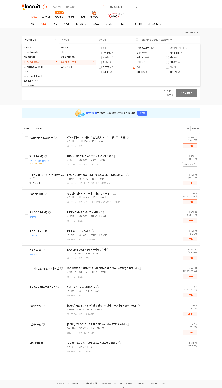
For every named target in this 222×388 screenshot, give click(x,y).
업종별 (66, 24)
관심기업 (39, 128)
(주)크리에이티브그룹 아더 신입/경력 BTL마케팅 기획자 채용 (96, 137)
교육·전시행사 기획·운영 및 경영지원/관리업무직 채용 (92, 343)
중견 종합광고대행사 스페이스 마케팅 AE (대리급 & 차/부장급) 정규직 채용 (102, 268)
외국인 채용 (137, 24)
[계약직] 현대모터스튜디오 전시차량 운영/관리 (89, 156)
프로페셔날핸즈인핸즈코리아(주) (44, 268)
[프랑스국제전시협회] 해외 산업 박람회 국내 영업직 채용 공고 (96, 175)
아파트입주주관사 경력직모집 (81, 287)
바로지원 (189, 145)
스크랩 (26, 128)
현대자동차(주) (36, 156)
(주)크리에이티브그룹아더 (41, 137)
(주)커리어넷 (35, 305)
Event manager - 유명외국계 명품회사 (86, 249)
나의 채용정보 (153, 24)
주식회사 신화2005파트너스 (42, 287)
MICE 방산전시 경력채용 (78, 231)
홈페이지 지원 (189, 164)
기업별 (54, 24)
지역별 (31, 24)
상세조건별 (79, 24)
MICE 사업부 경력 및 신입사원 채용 (83, 212)
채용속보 (96, 24)
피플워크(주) (35, 249)
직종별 (43, 24)
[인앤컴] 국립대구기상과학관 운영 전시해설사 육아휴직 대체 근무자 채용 (101, 305)
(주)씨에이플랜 (36, 193)
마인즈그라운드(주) (38, 212)
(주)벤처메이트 (36, 343)
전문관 (121, 24)
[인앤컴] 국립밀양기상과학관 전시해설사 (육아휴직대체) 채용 (96, 324)
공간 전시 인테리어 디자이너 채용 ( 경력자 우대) (89, 193)
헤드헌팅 (109, 24)
